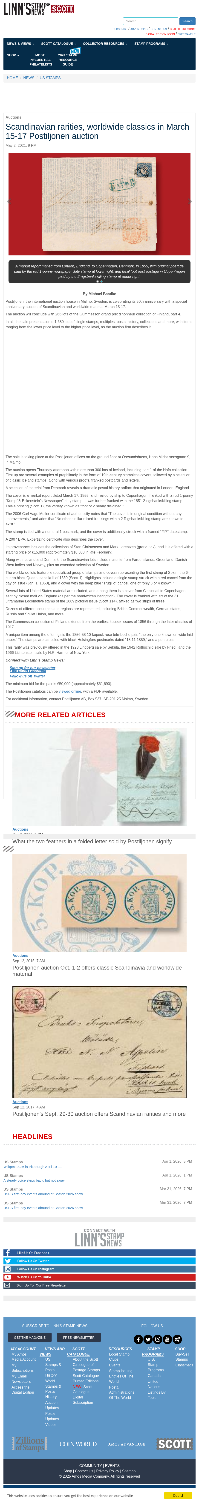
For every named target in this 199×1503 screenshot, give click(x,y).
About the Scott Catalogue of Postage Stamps (86, 1364)
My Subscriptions (23, 1367)
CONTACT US (159, 29)
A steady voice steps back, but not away (34, 1180)
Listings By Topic (156, 1395)
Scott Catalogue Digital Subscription (83, 1395)
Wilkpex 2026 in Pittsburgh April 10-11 (32, 1167)
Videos (51, 1425)
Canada (154, 1376)
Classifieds (184, 1365)
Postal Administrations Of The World (121, 1392)
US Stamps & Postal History (53, 1367)
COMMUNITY (90, 1466)
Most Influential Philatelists (40, 59)
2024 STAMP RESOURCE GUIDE (67, 59)
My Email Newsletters (21, 1378)
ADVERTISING (138, 29)
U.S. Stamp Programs (156, 1364)
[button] (10, 199)
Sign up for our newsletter (32, 668)
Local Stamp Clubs (119, 1357)
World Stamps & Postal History (53, 1389)
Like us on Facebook (28, 671)
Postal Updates (52, 1416)
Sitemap (129, 1471)
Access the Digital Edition (23, 1390)
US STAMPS (50, 78)
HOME (12, 78)
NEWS (28, 78)
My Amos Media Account (24, 1357)
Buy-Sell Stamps (182, 1357)
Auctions (20, 829)
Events (114, 1365)
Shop (13, 55)
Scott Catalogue (58, 43)
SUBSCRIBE (120, 29)
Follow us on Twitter (27, 676)
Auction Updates (52, 1405)
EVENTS (112, 1466)
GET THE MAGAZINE (30, 1337)
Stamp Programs (151, 43)
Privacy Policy (107, 1471)
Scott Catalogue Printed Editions (86, 1378)
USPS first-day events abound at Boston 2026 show (43, 1194)
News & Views (20, 43)
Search (187, 21)
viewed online (70, 691)
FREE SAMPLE (187, 34)
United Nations (154, 1384)
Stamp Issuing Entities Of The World (121, 1376)
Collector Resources (105, 43)
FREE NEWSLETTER (79, 1337)
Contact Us (84, 1471)
